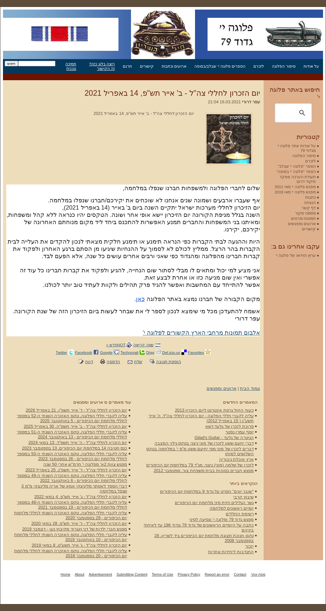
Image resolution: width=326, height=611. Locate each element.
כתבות (310, 197)
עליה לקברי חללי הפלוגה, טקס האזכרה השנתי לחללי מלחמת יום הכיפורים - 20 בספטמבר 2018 (70, 553)
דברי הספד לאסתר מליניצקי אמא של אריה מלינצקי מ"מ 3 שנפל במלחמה (74, 488)
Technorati (129, 352)
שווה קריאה (143, 345)
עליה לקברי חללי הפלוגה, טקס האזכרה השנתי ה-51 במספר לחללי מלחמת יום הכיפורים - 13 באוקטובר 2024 (72, 434)
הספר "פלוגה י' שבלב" (297, 166)
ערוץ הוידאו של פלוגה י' (296, 255)
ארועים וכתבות (174, 66)
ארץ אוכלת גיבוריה (236, 459)
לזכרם (258, 66)
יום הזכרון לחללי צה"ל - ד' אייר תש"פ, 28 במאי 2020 (79, 523)
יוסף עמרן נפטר (239, 431)
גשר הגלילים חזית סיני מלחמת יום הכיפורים (214, 502)
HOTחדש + (115, 345)
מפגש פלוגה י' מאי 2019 (295, 192)
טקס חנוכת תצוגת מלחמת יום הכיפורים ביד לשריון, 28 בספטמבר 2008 (204, 538)
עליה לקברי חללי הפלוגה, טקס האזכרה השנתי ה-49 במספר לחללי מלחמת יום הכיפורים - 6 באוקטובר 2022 (72, 478)
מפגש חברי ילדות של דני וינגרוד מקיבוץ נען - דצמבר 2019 (74, 528)
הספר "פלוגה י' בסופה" (296, 171)
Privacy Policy (189, 574)
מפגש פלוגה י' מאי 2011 (295, 187)
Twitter (61, 352)
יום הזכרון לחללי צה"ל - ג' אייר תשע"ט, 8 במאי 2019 (79, 545)
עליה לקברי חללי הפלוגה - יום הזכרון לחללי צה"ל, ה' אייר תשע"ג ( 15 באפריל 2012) (201, 418)
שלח (138, 361)
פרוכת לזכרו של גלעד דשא (229, 426)
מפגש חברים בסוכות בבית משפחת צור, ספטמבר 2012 (204, 470)
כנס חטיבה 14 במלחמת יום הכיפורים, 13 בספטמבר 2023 (74, 448)
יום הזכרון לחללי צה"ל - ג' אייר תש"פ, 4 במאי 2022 (80, 496)
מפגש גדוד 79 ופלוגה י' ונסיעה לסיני (221, 519)
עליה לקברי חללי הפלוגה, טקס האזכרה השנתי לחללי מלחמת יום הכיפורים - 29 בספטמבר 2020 (70, 515)
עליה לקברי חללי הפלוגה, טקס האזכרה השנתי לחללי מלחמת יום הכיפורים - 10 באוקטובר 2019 (70, 537)
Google (106, 352)
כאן (140, 299)
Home (65, 574)
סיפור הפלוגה (283, 66)
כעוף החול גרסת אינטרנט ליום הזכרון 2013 (214, 410)
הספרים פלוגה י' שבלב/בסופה (219, 66)
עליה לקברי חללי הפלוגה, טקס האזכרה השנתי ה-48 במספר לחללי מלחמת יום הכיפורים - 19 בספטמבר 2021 (72, 505)
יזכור (249, 546)
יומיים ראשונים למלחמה (232, 508)
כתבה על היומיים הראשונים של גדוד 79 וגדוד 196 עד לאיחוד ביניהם (199, 527)
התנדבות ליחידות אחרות (231, 551)
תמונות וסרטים (303, 218)
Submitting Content (131, 574)
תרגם (127, 66)
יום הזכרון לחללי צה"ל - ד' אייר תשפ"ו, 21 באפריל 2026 (76, 410)
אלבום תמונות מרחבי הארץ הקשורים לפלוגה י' (201, 332)
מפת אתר (258, 574)
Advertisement (100, 574)
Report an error (217, 574)
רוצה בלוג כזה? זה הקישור (102, 66)
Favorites (196, 352)
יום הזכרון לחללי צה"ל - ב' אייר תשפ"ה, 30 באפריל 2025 (75, 426)
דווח (89, 361)
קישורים (147, 66)
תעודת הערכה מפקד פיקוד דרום (297, 179)
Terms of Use (162, 574)
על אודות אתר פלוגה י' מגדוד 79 (296, 148)
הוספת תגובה (168, 361)
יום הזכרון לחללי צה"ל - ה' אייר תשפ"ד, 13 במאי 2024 (77, 442)
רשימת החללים (240, 513)
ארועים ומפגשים (222, 388)
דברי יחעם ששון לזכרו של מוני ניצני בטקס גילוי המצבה (204, 443)
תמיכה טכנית (70, 66)
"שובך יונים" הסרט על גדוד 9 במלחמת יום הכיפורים (207, 491)
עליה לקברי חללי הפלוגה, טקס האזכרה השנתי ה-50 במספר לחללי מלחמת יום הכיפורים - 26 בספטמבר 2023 (72, 456)
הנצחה (310, 202)
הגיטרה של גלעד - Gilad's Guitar (224, 437)
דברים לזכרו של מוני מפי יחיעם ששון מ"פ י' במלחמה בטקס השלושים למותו (200, 451)
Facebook (83, 352)
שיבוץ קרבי (243, 496)
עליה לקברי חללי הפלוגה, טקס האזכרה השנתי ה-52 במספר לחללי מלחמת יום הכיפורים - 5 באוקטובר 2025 (72, 418)
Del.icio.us (171, 352)
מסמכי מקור (305, 213)
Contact (240, 574)
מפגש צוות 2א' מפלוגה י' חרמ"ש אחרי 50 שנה (85, 464)
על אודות (311, 66)
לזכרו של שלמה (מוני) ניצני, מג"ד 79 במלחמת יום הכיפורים (200, 464)
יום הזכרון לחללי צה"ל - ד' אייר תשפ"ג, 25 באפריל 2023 (76, 469)
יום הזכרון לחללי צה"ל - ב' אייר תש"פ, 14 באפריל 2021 (172, 93)
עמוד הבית (250, 388)
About (79, 574)
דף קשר (309, 208)
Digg (150, 352)
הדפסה (113, 361)
